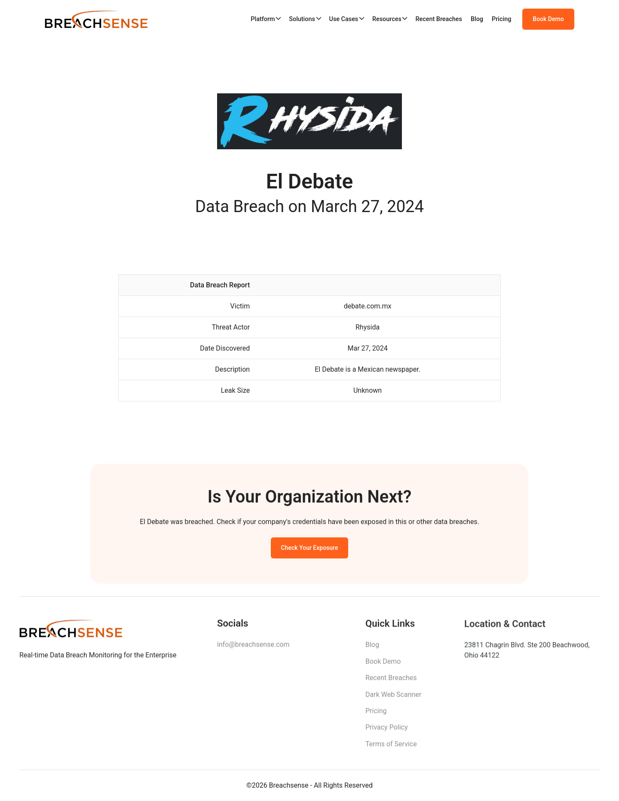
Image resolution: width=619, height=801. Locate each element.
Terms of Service (391, 748)
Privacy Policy (386, 731)
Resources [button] (386, 19)
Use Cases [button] (343, 19)
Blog (477, 19)
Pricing (501, 19)
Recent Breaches (438, 19)
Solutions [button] (302, 19)
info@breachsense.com (253, 648)
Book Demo (548, 19)
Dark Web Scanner (393, 698)
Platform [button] (263, 19)
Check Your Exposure (309, 549)
